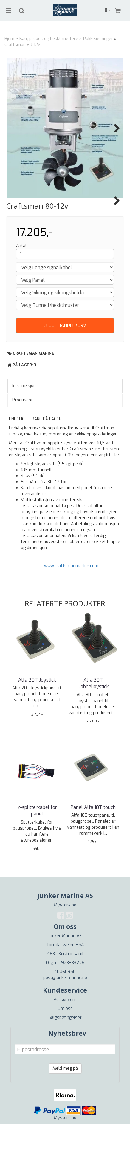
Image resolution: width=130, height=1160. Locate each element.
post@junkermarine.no (65, 1014)
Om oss (65, 1045)
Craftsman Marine (33, 389)
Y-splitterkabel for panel (37, 846)
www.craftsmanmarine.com (71, 602)
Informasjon (24, 422)
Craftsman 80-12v (22, 45)
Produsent (22, 436)
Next (114, 128)
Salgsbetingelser (65, 1054)
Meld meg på (65, 1104)
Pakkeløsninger (98, 39)
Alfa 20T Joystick (37, 716)
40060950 (65, 1008)
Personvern (65, 1036)
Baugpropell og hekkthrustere (48, 39)
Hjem (9, 39)
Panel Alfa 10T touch (93, 843)
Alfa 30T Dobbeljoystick (93, 719)
